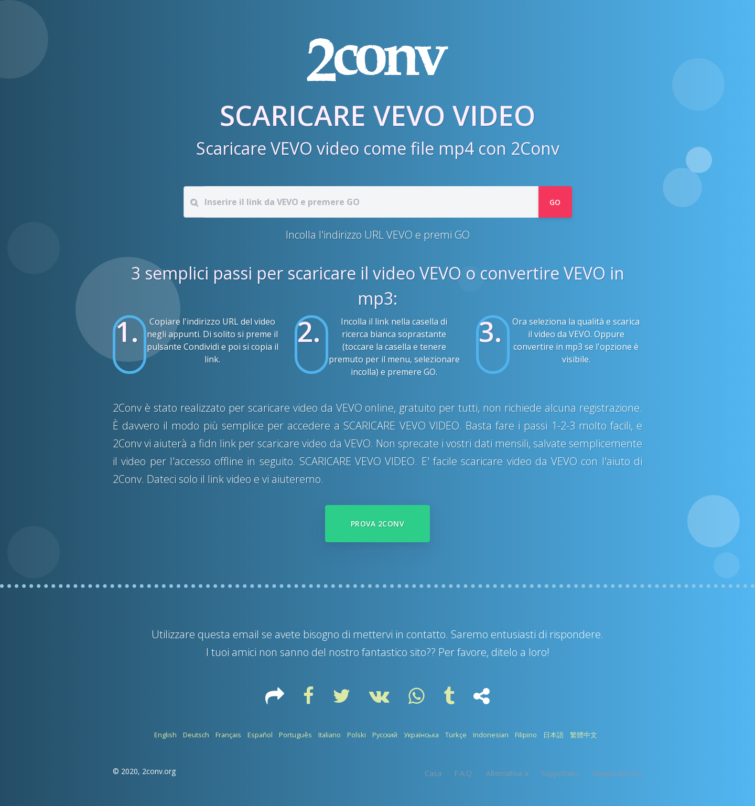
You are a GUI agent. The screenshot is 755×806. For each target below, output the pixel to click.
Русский (384, 734)
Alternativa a (507, 773)
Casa (433, 773)
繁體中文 (583, 734)
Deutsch (196, 734)
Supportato (560, 773)
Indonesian (491, 734)
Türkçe (456, 734)
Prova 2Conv (377, 524)
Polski (356, 734)
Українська (421, 734)
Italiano (329, 734)
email (246, 634)
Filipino (526, 734)
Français (228, 734)
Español (260, 734)
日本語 (553, 734)
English (165, 734)
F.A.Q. (463, 773)
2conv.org (159, 771)
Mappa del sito (617, 773)
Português (295, 734)
